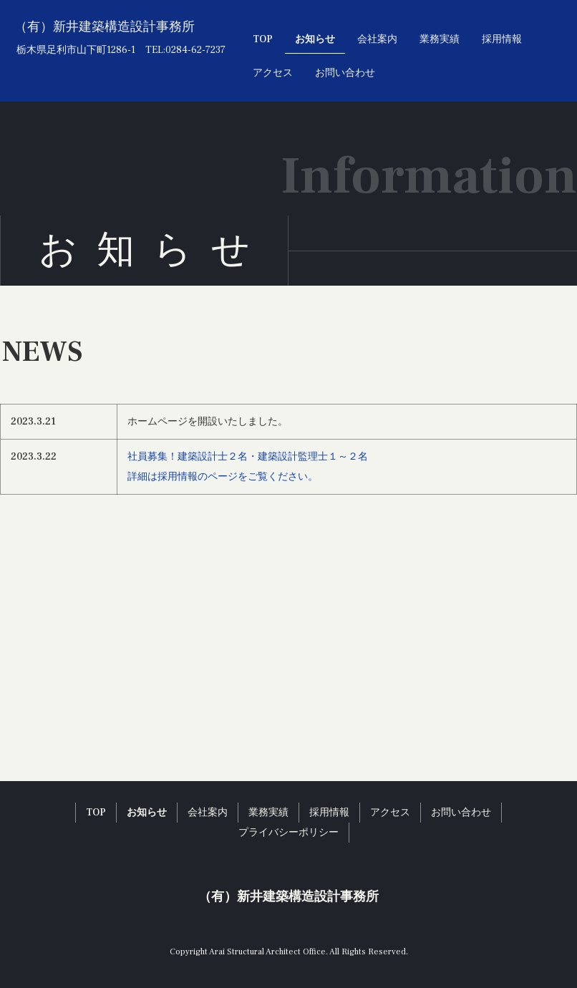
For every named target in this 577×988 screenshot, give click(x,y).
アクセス (273, 73)
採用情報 (502, 39)
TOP (263, 39)
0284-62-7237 (195, 50)
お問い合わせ (345, 73)
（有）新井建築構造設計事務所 (104, 27)
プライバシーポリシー (288, 832)
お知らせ (315, 39)
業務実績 (440, 39)
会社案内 (377, 39)
